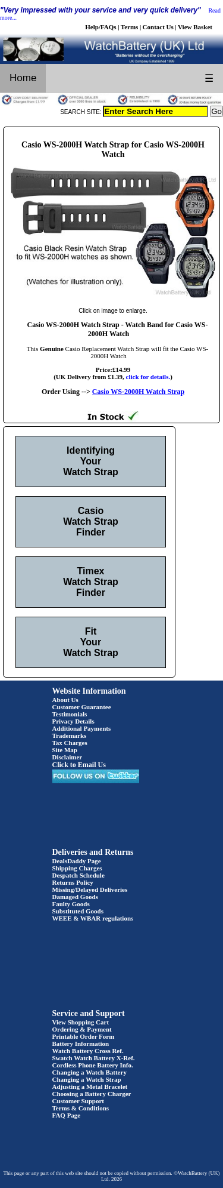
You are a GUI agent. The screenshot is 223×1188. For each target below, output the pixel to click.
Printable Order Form (83, 1036)
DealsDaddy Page (76, 860)
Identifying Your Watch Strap (90, 461)
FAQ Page (66, 1115)
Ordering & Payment (82, 1029)
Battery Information (80, 1043)
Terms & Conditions (80, 1108)
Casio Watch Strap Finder (90, 521)
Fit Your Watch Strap (90, 642)
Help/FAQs (100, 26)
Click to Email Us (79, 765)
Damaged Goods (75, 896)
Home (23, 78)
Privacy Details (73, 721)
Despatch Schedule (78, 875)
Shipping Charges (77, 868)
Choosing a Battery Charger (91, 1093)
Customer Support (78, 1100)
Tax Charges (69, 742)
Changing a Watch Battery (89, 1072)
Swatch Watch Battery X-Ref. (93, 1057)
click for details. (148, 376)
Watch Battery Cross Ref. (88, 1050)
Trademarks (69, 735)
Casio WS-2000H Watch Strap (138, 391)
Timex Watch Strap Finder (90, 582)
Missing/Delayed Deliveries (90, 889)
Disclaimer (67, 757)
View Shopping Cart (80, 1022)
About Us (65, 699)
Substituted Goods (78, 911)
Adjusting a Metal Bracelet (90, 1086)
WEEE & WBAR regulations (93, 918)
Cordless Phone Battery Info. (92, 1065)
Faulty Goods (71, 903)
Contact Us (158, 26)
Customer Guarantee (81, 706)
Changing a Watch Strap (86, 1079)
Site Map (64, 749)
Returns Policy (72, 882)
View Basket (195, 26)
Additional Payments (81, 728)
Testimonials (69, 714)
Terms (130, 26)
